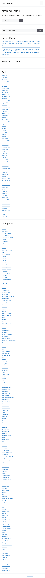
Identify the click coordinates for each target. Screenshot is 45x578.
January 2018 (5, 202)
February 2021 (5, 136)
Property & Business (7, 452)
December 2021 (6, 117)
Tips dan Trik (5, 534)
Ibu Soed (4, 347)
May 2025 (4, 86)
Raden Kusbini (5, 463)
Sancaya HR (5, 484)
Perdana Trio (5, 448)
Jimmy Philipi (5, 364)
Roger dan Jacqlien (6, 479)
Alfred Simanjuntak (6, 233)
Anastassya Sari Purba (7, 237)
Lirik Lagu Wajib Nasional (8, 397)
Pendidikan (4, 446)
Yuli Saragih (5, 568)
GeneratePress (30, 576)
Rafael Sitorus (5, 467)
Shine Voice (4, 496)
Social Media (5, 503)
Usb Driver (4, 547)
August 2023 (5, 103)
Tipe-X (3, 532)
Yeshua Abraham (6, 566)
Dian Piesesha (5, 290)
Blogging (4, 256)
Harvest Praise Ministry (7, 334)
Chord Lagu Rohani (6, 269)
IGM (3, 349)
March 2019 (5, 174)
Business (4, 260)
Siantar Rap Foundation (7, 498)
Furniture (4, 319)
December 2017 (6, 204)
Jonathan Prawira (6, 366)
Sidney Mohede (5, 500)
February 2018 (5, 199)
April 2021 (4, 132)
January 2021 (5, 138)
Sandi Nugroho (5, 486)
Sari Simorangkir (6, 490)
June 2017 (4, 216)
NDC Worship (5, 433)
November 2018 (6, 180)
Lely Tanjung (5, 382)
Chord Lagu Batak (6, 267)
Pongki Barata (5, 450)
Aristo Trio (4, 246)
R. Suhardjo (4, 458)
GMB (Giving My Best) (7, 324)
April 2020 (4, 157)
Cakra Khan (4, 262)
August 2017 (5, 212)
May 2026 (4, 75)
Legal (3, 380)
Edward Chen (5, 302)
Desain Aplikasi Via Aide (7, 286)
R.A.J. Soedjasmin (6, 460)
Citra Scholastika (6, 273)
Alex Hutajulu (5, 231)
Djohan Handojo (6, 294)
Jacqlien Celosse (6, 355)
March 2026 (5, 79)
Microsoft (4, 420)
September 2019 (6, 168)
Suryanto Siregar (6, 524)
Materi (3, 412)
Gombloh (4, 328)
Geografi (4, 321)
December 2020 (6, 140)
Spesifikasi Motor (6, 515)
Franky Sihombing (6, 313)
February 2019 (5, 176)
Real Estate (4, 471)
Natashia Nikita (5, 431)
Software (4, 505)
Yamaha (4, 562)
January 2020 (5, 159)
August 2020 (5, 149)
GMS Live (4, 326)
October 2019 (5, 166)
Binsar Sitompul (6, 254)
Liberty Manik (5, 385)
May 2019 (4, 172)
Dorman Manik (5, 298)
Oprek (3, 444)
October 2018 (5, 183)
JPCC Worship (5, 368)
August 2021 (5, 124)
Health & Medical (6, 336)
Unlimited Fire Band (7, 545)
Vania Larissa (5, 553)
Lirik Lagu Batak (6, 389)
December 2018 (6, 178)
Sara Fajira (4, 488)
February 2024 (5, 94)
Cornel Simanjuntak (6, 279)
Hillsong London (6, 338)
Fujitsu (3, 317)
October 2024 (5, 92)
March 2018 (5, 197)
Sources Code (5, 513)
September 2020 (6, 147)
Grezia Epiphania (6, 330)
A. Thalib (4, 229)
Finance (4, 311)
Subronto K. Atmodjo (7, 519)
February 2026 (5, 82)
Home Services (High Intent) (9, 340)
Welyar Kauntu (5, 559)
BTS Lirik (4, 258)
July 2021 (4, 126)
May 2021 (4, 130)
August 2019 (5, 170)
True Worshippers (6, 538)
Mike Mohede (5, 423)
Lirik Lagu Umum (6, 395)
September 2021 (6, 122)
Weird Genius (5, 557)
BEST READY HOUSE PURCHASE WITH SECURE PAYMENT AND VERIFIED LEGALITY (21, 41)
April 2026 (4, 77)
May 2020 (4, 155)
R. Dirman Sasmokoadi (7, 456)
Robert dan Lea (5, 477)
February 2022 (5, 113)
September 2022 (6, 107)
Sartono (4, 492)
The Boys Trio (5, 530)
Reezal (3, 473)
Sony (3, 507)
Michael (4, 418)
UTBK (3, 549)
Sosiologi (4, 509)
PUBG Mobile (5, 454)
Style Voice (4, 517)
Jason (3, 357)
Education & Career (6, 300)
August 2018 (5, 187)
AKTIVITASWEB (7, 3)
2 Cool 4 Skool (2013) (7, 227)
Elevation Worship (6, 309)
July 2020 (4, 151)
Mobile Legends (6, 425)
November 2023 (6, 96)
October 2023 (5, 98)
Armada (4, 248)
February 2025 (5, 88)
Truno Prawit (5, 540)
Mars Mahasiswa (6, 408)
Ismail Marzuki (5, 353)
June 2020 (4, 153)
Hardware (4, 332)
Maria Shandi (5, 404)
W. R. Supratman (6, 555)
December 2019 (6, 162)
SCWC (3, 494)
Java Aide (4, 359)
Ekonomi (4, 305)
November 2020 (6, 143)
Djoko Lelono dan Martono (8, 296)
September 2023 (6, 100)
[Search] (21, 20)
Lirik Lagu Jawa (5, 391)
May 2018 (4, 193)
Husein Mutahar (6, 345)
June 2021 (4, 128)
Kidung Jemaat (5, 374)
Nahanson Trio (5, 429)
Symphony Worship (6, 528)
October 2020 (5, 145)
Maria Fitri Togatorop (7, 401)
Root (3, 481)
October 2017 (5, 208)
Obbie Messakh (5, 441)
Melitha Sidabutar (6, 416)
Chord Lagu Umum (6, 271)
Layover (4, 378)
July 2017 (4, 214)
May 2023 (4, 105)
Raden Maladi (5, 465)
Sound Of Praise (6, 511)
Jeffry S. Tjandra (6, 361)
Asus (3, 252)
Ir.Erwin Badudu (6, 351)
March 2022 (5, 111)
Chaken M (4, 265)
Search (3, 28)
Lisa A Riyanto (5, 399)
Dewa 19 (4, 288)
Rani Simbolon (5, 469)
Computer (4, 277)
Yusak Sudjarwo (6, 570)
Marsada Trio (5, 410)
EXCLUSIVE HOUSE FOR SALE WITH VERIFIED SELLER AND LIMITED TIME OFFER (21, 47)
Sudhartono (5, 521)
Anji (3, 243)
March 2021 (5, 134)
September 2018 (6, 185)
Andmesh (4, 239)
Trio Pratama (5, 536)
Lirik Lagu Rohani (6, 393)
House (3, 342)
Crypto (3, 281)
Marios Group (5, 406)
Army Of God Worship (7, 250)
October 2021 (5, 119)
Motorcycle (4, 427)
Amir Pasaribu (5, 235)
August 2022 (5, 109)
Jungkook (4, 372)
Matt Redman (5, 414)
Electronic (4, 307)
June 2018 (4, 191)
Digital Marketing (6, 292)
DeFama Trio (5, 284)
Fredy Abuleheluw (6, 315)
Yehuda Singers (5, 564)
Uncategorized (5, 543)
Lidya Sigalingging (6, 387)
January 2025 (5, 90)
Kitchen (4, 376)
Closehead (4, 275)
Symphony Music (6, 526)
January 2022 (5, 115)
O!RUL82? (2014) (6, 439)
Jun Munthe (5, 370)
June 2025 (4, 84)
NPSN (3, 437)
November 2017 (6, 206)
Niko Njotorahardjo (6, 435)
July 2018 (4, 189)
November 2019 (6, 164)
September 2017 (6, 210)
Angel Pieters (5, 241)
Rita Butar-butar (6, 475)
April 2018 (4, 195)
